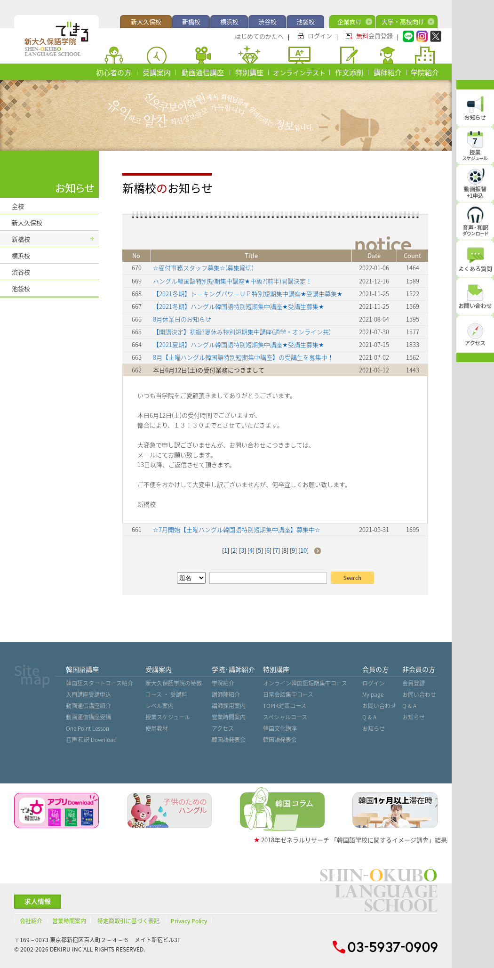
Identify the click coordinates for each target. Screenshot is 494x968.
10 (303, 550)
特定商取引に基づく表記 (128, 921)
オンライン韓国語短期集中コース (305, 683)
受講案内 (157, 72)
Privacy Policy (189, 921)
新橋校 (191, 21)
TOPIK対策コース (284, 706)
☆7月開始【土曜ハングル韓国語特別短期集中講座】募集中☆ (236, 529)
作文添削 (349, 72)
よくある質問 (475, 269)
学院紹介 (425, 72)
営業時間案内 (229, 717)
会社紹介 (31, 921)
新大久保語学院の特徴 (173, 683)
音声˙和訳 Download (91, 739)
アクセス (223, 728)
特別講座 (249, 72)
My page (372, 694)
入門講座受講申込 (88, 694)
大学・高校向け (403, 21)
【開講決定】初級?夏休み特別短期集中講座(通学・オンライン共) (242, 331)
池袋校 (305, 21)
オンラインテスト (299, 72)
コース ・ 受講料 (166, 694)
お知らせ (373, 728)
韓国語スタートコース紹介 (99, 683)
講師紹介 (388, 72)
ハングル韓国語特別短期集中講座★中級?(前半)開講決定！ (232, 280)
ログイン (320, 35)
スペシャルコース (285, 717)
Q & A (369, 717)
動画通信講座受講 (88, 717)
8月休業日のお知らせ (182, 319)
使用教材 (156, 728)
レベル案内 (159, 706)
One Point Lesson (87, 728)
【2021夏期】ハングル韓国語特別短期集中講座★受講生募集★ (238, 344)
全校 (18, 206)
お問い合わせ (379, 706)
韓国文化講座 (280, 728)
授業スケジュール (167, 717)
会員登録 (374, 35)
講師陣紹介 (226, 694)
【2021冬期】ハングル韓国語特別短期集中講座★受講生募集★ (238, 306)
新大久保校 (146, 21)
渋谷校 (267, 21)
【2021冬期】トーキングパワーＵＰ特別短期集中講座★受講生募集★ (248, 293)
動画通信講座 (203, 72)
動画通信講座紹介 (88, 706)
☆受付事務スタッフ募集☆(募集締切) (203, 267)
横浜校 (229, 21)
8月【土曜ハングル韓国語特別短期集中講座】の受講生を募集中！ (243, 357)
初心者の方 (113, 72)
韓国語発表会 (229, 739)
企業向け (349, 21)
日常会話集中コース (288, 694)
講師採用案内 (229, 706)
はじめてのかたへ (259, 36)
